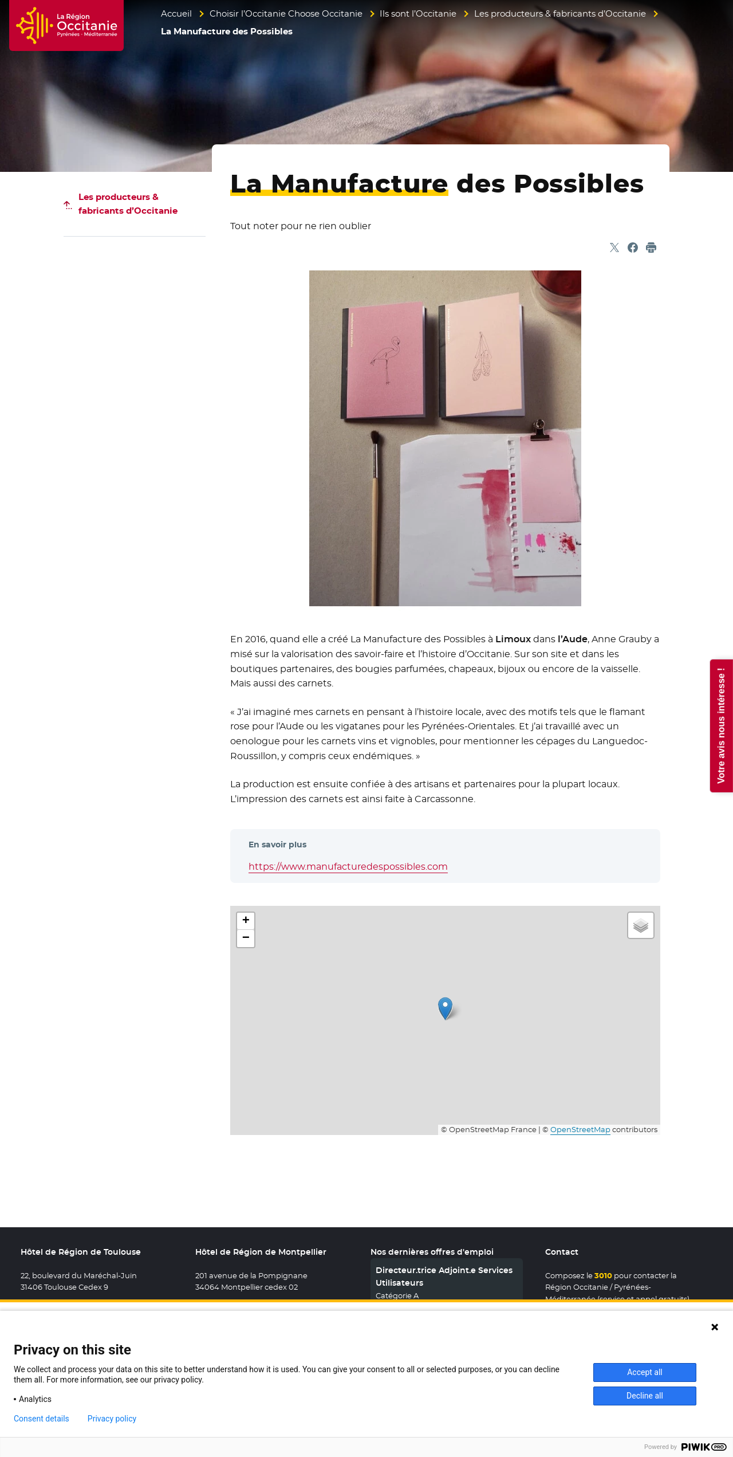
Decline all (644, 1395)
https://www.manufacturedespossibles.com (348, 866)
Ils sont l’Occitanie (418, 13)
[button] (445, 1008)
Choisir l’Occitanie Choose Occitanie (286, 13)
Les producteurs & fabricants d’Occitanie (560, 13)
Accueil (176, 13)
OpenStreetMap (580, 1129)
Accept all (645, 1372)
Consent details (41, 1418)
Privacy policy (112, 1418)
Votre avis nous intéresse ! (721, 725)
